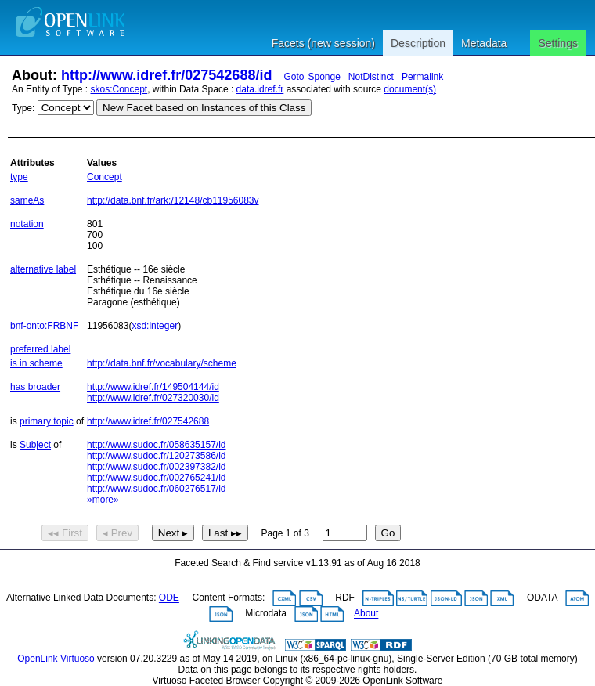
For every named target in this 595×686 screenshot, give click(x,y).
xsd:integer (155, 325)
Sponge (324, 76)
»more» (103, 499)
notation (27, 223)
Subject (35, 444)
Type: (23, 108)
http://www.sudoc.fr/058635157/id (156, 444)
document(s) (410, 89)
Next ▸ (173, 533)
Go (388, 533)
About (366, 613)
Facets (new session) (323, 43)
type (19, 177)
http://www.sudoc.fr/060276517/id (156, 488)
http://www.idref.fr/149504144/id (153, 386)
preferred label (40, 349)
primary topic (47, 421)
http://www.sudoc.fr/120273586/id (156, 455)
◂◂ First (65, 533)
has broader (35, 386)
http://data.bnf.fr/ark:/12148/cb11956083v (173, 200)
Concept (104, 177)
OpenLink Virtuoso (56, 658)
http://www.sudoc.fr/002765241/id (156, 477)
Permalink (422, 76)
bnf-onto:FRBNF (44, 325)
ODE (169, 598)
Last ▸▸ (225, 533)
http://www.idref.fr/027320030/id (153, 397)
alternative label (43, 269)
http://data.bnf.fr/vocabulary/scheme (161, 363)
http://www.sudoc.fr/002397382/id (156, 466)
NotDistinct (371, 76)
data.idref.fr (260, 89)
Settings (558, 43)
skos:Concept (119, 89)
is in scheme (36, 363)
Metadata (484, 43)
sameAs (27, 200)
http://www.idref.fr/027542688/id (166, 75)
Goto (293, 76)
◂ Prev (117, 533)
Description (418, 43)
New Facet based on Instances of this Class (204, 108)
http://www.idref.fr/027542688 (148, 421)
